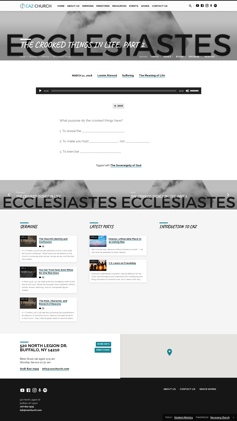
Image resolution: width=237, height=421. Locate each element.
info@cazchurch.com (31, 410)
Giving (145, 6)
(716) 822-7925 (29, 368)
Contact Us (160, 6)
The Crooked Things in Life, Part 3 (158, 197)
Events (133, 6)
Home (61, 6)
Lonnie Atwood (107, 75)
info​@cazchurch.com (55, 368)
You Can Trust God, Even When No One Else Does (56, 271)
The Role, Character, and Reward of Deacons (53, 302)
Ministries (103, 6)
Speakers (195, 56)
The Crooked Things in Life (38, 197)
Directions (101, 350)
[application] (118, 90)
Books (181, 56)
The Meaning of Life (152, 75)
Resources (119, 6)
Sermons (88, 6)
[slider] (113, 91)
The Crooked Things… (62, 56)
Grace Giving (207, 389)
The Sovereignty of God (125, 166)
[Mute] (187, 90)
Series (168, 56)
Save (118, 106)
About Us (73, 6)
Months (211, 56)
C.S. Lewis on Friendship (122, 263)
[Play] (40, 90)
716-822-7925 (27, 406)
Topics (155, 56)
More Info (102, 343)
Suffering (45, 56)
